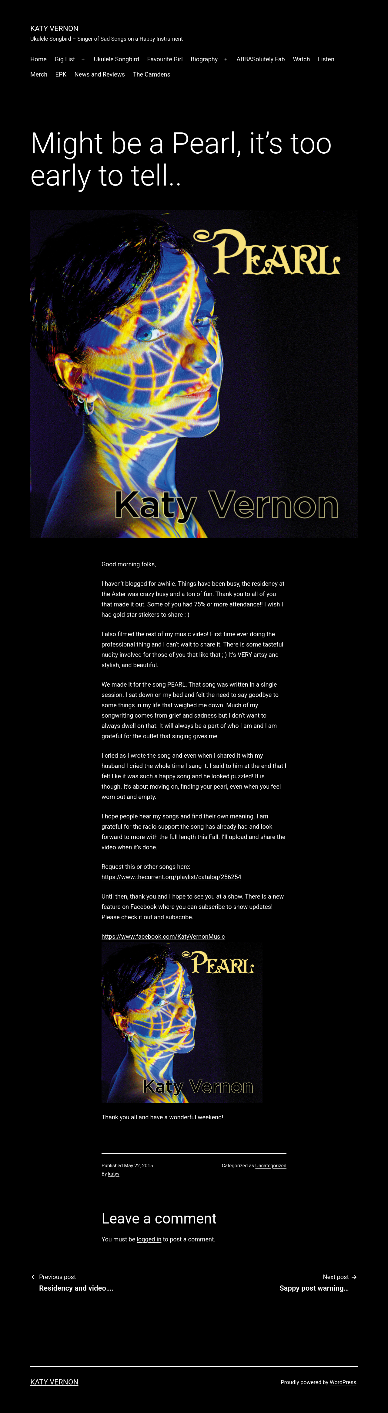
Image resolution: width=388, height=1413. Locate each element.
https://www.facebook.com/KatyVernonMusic (163, 936)
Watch (301, 59)
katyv (113, 1174)
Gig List (65, 59)
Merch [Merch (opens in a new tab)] (38, 74)
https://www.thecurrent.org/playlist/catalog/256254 (171, 877)
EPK (61, 74)
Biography (204, 59)
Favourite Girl (165, 59)
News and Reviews (99, 74)
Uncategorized (270, 1166)
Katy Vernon (54, 28)
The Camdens (151, 74)
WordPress (343, 1382)
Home (38, 59)
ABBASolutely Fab (260, 59)
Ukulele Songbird (116, 59)
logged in (149, 1239)
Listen (326, 59)
